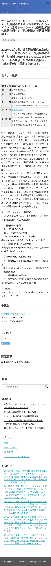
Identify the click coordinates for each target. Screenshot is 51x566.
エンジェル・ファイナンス (17, 456)
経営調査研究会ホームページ (15, 314)
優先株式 (8, 452)
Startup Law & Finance (14, 3)
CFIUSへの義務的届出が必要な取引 (21, 412)
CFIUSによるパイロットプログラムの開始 (24, 428)
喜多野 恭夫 (17, 110)
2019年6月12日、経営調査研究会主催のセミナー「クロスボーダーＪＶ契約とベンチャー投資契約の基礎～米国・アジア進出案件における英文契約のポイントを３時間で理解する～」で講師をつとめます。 (25, 507)
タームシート (10, 447)
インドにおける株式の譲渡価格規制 (21, 416)
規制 (6, 443)
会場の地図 (46, 106)
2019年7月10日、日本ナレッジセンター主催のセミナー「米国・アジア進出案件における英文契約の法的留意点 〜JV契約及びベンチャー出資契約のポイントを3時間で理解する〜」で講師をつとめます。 (26, 492)
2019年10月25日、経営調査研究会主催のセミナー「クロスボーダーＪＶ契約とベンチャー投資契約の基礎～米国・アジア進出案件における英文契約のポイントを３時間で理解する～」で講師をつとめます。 (26, 477)
